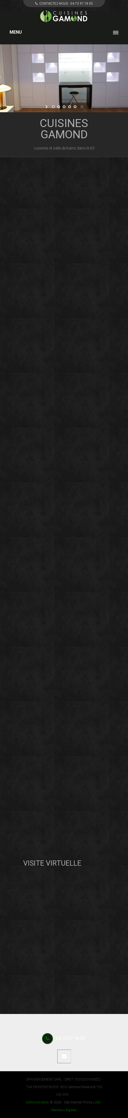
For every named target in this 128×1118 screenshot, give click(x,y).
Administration (37, 1102)
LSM (96, 1102)
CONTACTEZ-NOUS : (64, 3)
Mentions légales (64, 1110)
